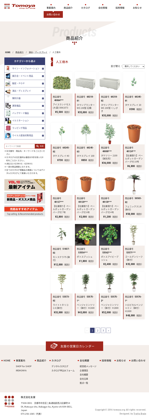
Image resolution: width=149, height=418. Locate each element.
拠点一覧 (84, 382)
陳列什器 (13, 98)
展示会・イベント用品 (19, 76)
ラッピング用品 (16, 128)
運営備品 (13, 106)
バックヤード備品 (17, 113)
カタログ (85, 7)
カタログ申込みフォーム (63, 370)
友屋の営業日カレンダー (77, 346)
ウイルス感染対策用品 (19, 136)
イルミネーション (17, 121)
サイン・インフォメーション (22, 69)
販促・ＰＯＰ (15, 83)
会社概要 (84, 360)
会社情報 (102, 7)
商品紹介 (68, 7)
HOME (7, 52)
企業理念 (84, 370)
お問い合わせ (53, 14)
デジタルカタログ (60, 366)
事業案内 (51, 7)
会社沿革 (84, 378)
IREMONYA (21, 370)
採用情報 (120, 7)
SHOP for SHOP (24, 366)
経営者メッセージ (88, 366)
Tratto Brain (139, 413)
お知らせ (137, 7)
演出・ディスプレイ (38, 52)
